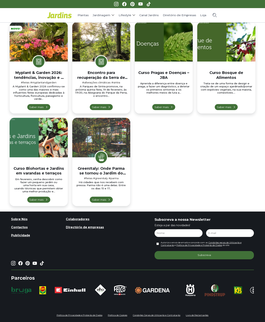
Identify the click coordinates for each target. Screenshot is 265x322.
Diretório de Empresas (179, 15)
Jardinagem (101, 15)
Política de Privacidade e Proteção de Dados (199, 245)
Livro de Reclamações (197, 315)
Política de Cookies (117, 315)
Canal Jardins (149, 15)
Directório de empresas (85, 227)
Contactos (19, 227)
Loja (203, 15)
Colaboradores (77, 219)
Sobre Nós (19, 219)
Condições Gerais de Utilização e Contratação (156, 315)
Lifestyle (125, 15)
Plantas (83, 15)
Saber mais (36, 107)
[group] (21, 290)
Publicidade (20, 235)
